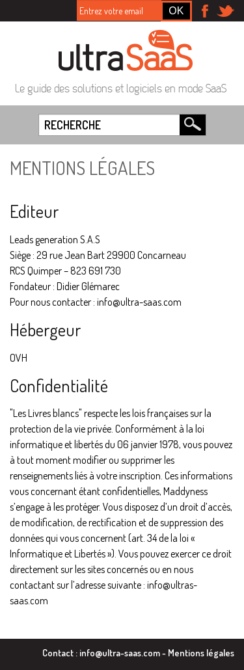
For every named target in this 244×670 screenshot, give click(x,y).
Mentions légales (201, 652)
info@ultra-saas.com (119, 652)
